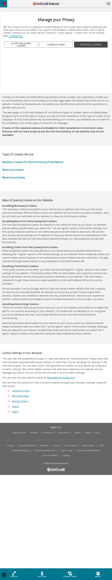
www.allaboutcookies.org (61, 377)
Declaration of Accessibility (88, 450)
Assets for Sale (66, 450)
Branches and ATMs (27, 445)
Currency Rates (70, 445)
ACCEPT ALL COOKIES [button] (91, 44)
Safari (15, 411)
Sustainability (63, 433)
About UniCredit (19, 433)
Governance (48, 433)
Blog (97, 433)
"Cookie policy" (15, 35)
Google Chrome (21, 390)
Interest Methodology (21, 450)
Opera (15, 406)
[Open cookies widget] (4, 576)
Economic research (50, 455)
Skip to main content (92, 4)
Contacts (10, 445)
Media (87, 433)
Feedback (44, 445)
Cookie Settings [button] (56, 44)
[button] (108, 3)
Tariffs (102, 445)
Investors (34, 433)
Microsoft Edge (20, 396)
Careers (77, 433)
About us (56, 427)
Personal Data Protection (44, 450)
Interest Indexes (88, 445)
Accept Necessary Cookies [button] (21, 44)
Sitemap (66, 455)
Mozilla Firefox (20, 401)
